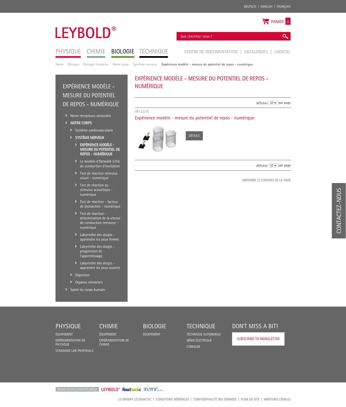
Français (284, 6)
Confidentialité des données (215, 399)
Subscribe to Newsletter (258, 338)
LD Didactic (77, 389)
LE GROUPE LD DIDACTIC (134, 399)
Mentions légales (277, 399)
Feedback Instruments (132, 389)
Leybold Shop (110, 389)
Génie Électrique (199, 340)
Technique (201, 326)
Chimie (108, 326)
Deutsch (250, 6)
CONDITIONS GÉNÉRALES (172, 399)
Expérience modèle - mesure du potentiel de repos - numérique (194, 118)
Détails (194, 136)
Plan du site (250, 399)
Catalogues (256, 51)
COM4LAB (193, 346)
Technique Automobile (204, 334)
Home (60, 64)
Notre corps (121, 64)
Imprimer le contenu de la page (266, 180)
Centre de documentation (211, 51)
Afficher (262, 103)
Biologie (73, 64)
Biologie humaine (96, 64)
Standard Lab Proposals (74, 351)
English (266, 6)
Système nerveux (145, 64)
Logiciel (282, 51)
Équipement (64, 334)
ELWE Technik (153, 389)
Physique (68, 326)
